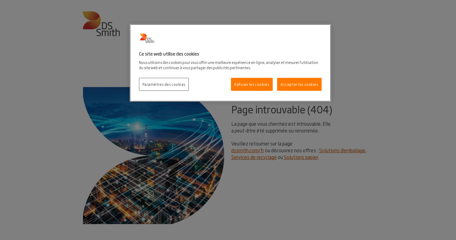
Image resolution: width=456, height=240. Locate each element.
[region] (230, 63)
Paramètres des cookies (164, 84)
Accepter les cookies (299, 84)
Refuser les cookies (251, 84)
